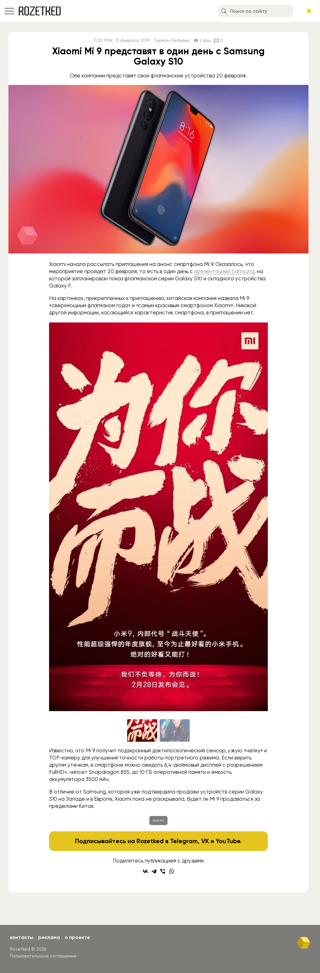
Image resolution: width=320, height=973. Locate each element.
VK (205, 841)
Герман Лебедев (171, 40)
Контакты (21, 937)
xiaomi (158, 820)
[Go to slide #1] (142, 730)
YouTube (228, 841)
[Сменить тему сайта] (309, 11)
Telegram (184, 841)
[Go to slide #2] (175, 730)
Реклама (49, 937)
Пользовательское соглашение (43, 955)
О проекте (77, 937)
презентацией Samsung (224, 271)
